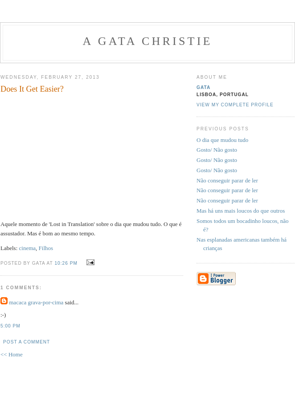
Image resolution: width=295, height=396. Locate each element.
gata (203, 87)
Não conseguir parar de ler (227, 180)
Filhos (46, 248)
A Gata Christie (147, 41)
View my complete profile (235, 104)
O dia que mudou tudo (222, 140)
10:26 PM (65, 263)
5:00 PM (10, 325)
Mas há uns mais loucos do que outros (241, 210)
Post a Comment (26, 341)
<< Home (11, 354)
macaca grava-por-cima (36, 302)
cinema (27, 248)
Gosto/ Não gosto (217, 149)
